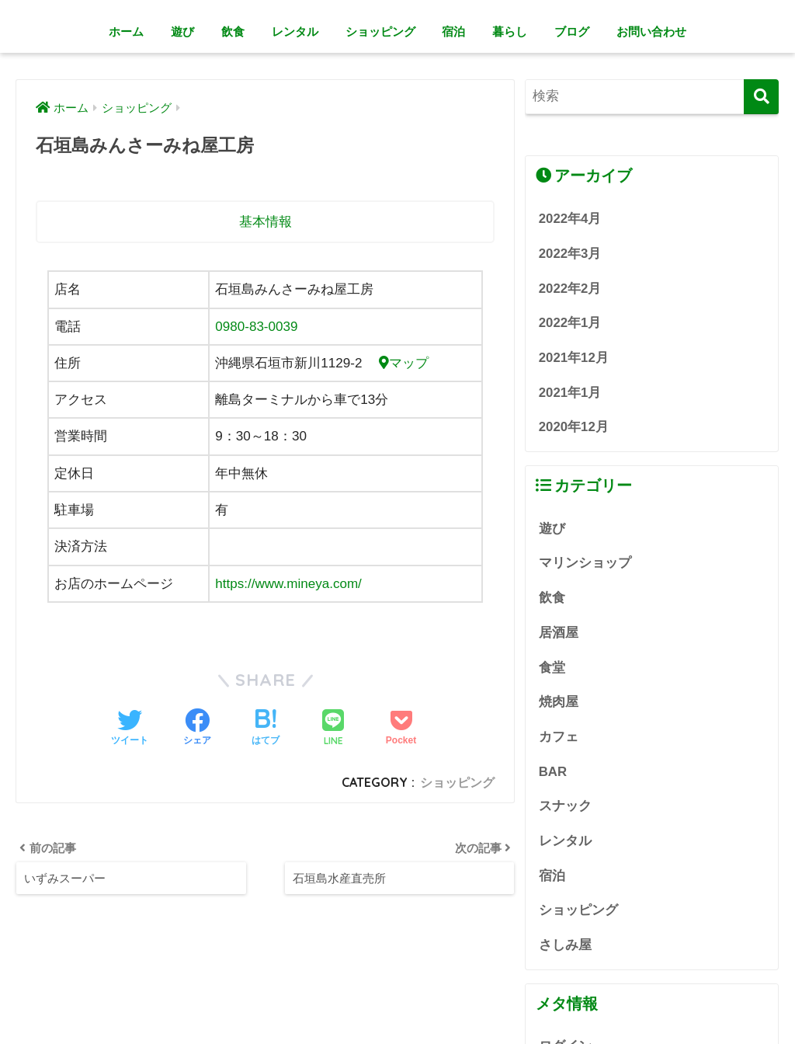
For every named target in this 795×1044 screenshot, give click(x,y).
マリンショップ (585, 562)
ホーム (126, 31)
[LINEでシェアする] (333, 729)
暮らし (509, 31)
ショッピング (380, 31)
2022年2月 (570, 288)
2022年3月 (570, 253)
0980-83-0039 (256, 326)
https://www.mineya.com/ (288, 583)
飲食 (233, 31)
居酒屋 (558, 632)
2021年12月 (574, 357)
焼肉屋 (558, 701)
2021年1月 (570, 392)
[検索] (761, 96)
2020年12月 (574, 426)
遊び (182, 31)
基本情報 (265, 221)
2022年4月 (570, 218)
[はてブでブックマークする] (265, 729)
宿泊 (453, 31)
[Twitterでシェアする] (129, 729)
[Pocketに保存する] (401, 729)
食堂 (552, 667)
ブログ (571, 31)
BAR (553, 771)
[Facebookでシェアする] (197, 729)
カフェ (558, 736)
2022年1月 (570, 322)
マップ (404, 363)
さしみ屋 (565, 945)
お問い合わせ (651, 31)
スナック (565, 806)
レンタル (295, 31)
